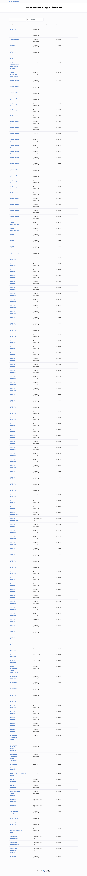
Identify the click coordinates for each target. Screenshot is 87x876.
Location (17, 20)
